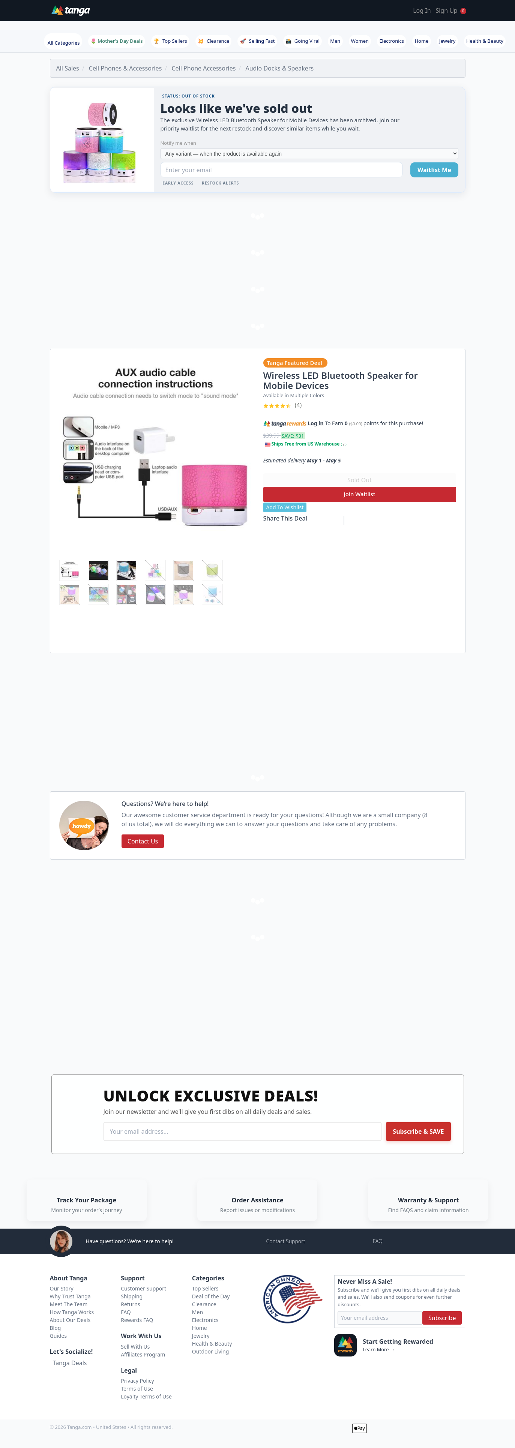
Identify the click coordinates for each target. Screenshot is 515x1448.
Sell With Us (135, 1346)
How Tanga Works (72, 1312)
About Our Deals (70, 1319)
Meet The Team (69, 1304)
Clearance (213, 41)
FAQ (378, 1241)
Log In (422, 10)
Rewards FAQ (137, 1319)
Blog (55, 1327)
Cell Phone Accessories (203, 68)
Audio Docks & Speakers (279, 68)
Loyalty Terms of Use (146, 1396)
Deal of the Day (211, 1296)
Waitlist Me (434, 170)
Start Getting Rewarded (398, 1341)
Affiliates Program (143, 1354)
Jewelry (447, 41)
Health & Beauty (484, 41)
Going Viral (302, 41)
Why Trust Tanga (70, 1296)
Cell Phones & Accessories (125, 68)
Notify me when (178, 143)
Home (421, 41)
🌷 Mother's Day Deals (116, 41)
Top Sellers (170, 41)
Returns (130, 1304)
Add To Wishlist (285, 507)
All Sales (67, 68)
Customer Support (143, 1288)
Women (360, 41)
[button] (428, 422)
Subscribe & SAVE (418, 1131)
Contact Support (285, 1241)
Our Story (62, 1288)
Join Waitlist (359, 494)
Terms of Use (137, 1388)
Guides (58, 1335)
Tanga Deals (70, 1363)
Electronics (391, 41)
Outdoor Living (210, 1351)
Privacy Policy (137, 1380)
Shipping (132, 1296)
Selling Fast (257, 41)
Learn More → (379, 1349)
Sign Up (446, 10)
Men (335, 41)
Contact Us (143, 841)
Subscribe (442, 1318)
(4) (282, 405)
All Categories (64, 42)
